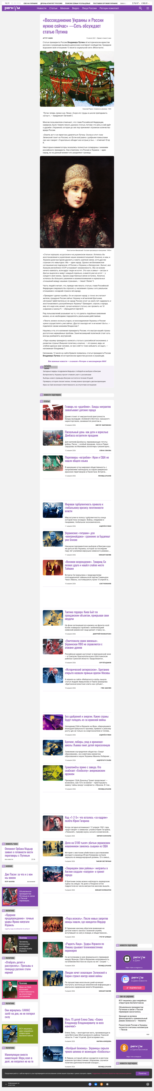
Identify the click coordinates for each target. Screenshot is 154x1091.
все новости (9, 859)
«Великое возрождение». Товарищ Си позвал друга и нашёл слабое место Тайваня (85, 565)
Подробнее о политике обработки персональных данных (111, 1073)
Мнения (64, 8)
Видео (75, 8)
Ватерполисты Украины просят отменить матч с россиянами (67, 375)
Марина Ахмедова (104, 1041)
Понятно (142, 1073)
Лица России (89, 8)
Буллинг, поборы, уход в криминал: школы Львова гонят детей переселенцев (87, 743)
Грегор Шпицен (105, 937)
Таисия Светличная (103, 861)
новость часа (12, 843)
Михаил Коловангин (103, 890)
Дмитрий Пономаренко (102, 634)
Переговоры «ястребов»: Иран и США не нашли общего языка (87, 458)
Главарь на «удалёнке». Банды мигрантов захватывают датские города (88, 408)
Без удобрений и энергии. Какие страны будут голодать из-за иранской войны (87, 718)
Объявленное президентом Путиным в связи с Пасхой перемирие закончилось (27, 896)
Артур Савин (48, 38)
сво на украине (126, 996)
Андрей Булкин (105, 526)
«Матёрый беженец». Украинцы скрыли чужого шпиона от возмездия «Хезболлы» (87, 1049)
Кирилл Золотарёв (104, 836)
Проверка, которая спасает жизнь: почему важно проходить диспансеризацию (74, 381)
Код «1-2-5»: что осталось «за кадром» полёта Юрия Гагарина (86, 819)
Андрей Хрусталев (104, 760)
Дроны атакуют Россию (51, 3)
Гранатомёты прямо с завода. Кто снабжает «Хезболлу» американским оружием (85, 770)
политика (10, 910)
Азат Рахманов (105, 584)
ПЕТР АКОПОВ (10, 881)
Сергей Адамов (105, 663)
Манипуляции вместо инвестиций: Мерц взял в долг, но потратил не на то (19, 1058)
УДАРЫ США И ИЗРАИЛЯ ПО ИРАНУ (17, 929)
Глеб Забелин (106, 688)
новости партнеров (52, 394)
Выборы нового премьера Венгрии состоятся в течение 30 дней (68, 378)
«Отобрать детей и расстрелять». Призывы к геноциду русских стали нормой (19, 967)
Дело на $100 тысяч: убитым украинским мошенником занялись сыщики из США (87, 844)
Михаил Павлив (105, 555)
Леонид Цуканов (104, 476)
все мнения (31, 881)
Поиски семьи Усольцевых (77, 3)
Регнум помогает (109, 8)
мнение (9, 866)
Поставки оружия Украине (105, 3)
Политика (23, 937)
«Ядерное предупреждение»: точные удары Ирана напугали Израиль (19, 920)
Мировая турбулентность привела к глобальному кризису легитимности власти (84, 507)
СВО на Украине (31, 3)
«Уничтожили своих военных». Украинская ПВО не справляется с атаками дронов (83, 644)
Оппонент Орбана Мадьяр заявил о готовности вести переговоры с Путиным (19, 852)
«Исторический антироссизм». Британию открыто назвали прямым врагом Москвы (87, 671)
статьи (47, 401)
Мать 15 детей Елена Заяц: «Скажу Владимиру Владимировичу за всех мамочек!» (84, 1023)
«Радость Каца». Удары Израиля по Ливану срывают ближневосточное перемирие (84, 947)
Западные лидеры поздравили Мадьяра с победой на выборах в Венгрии (72, 371)
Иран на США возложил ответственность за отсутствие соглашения (26, 991)
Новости (41, 8)
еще (148, 1034)
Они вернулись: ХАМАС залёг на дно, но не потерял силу (20, 1013)
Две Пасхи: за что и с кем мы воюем (19, 875)
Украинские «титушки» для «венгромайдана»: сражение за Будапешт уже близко (87, 536)
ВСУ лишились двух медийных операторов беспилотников (26, 1032)
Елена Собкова (105, 450)
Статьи (53, 8)
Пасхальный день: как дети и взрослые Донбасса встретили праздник (86, 433)
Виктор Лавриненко (103, 425)
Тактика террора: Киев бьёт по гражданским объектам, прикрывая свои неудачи (87, 615)
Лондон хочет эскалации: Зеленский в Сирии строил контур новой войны (86, 974)
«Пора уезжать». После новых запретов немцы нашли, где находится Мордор (86, 920)
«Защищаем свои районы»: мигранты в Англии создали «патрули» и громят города (86, 871)
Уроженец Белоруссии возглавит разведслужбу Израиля (25, 946)
